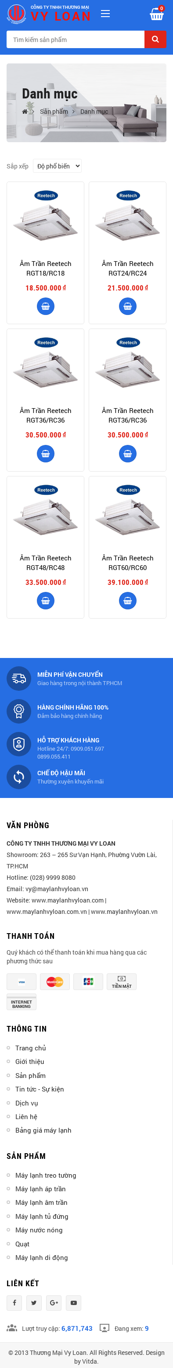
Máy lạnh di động (41, 1257)
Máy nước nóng (39, 1229)
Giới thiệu (29, 1061)
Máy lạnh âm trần (41, 1202)
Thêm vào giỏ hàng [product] (45, 306)
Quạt (22, 1243)
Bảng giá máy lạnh (43, 1130)
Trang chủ (30, 1047)
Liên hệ (26, 1116)
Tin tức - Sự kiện (39, 1089)
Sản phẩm (54, 111)
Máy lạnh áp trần (40, 1188)
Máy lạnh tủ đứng (41, 1216)
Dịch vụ (26, 1103)
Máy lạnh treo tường (45, 1175)
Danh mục (94, 111)
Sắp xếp (18, 166)
